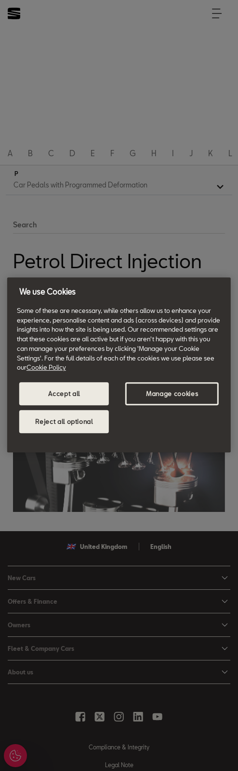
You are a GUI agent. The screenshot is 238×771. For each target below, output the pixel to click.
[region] (119, 364)
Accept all (64, 394)
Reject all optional (64, 421)
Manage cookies (172, 394)
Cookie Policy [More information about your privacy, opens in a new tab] (46, 367)
